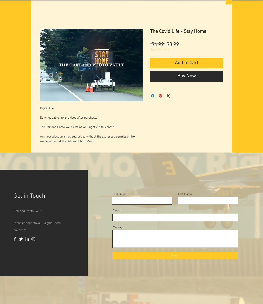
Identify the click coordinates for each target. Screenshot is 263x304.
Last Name (185, 193)
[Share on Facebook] (152, 95)
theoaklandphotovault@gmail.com (37, 222)
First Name (119, 193)
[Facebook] (14, 239)
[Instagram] (33, 239)
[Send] (175, 255)
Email (116, 210)
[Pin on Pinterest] (160, 95)
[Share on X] (168, 95)
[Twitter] (21, 239)
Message (118, 226)
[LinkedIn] (27, 239)
